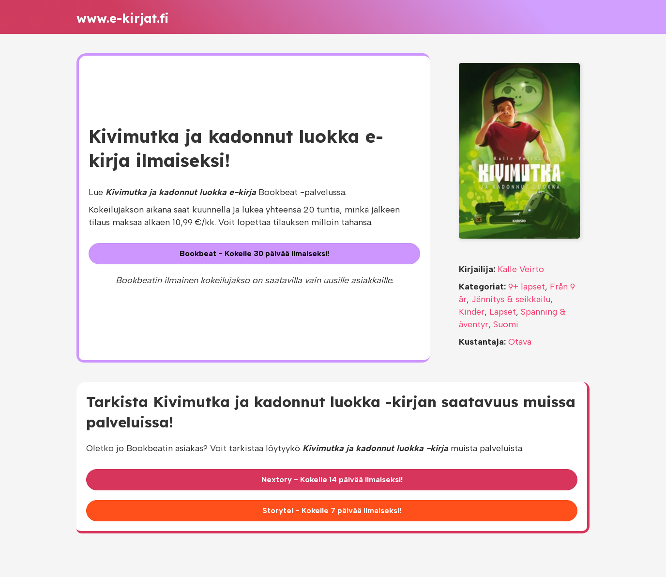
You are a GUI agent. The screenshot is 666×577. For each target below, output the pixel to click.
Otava (519, 341)
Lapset (502, 311)
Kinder (471, 311)
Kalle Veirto (521, 269)
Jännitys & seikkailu (510, 299)
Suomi (505, 324)
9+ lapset (526, 286)
